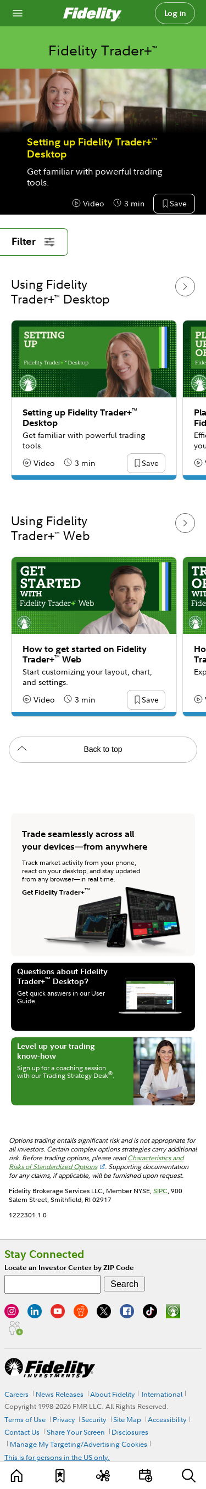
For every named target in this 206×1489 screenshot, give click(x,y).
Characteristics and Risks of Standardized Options (96, 1162)
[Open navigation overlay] (17, 13)
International (162, 1394)
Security (93, 1419)
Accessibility (167, 1419)
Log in (175, 13)
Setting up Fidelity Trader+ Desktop (92, 148)
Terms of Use (25, 1419)
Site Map (127, 1419)
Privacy (64, 1419)
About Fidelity (112, 1394)
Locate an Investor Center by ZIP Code (69, 1267)
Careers (16, 1394)
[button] (178, 204)
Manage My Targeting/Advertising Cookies (78, 1444)
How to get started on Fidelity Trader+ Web (85, 654)
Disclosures (130, 1432)
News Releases (59, 1394)
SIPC (160, 1190)
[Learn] (18, 1475)
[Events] (146, 1475)
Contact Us (22, 1432)
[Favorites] (60, 1475)
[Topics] (103, 1475)
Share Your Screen (76, 1432)
